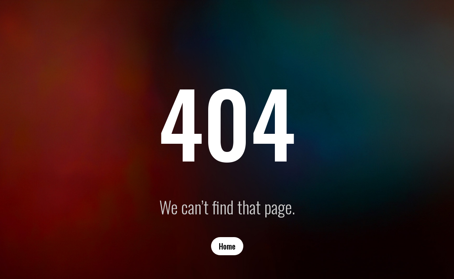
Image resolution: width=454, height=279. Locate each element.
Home (227, 246)
